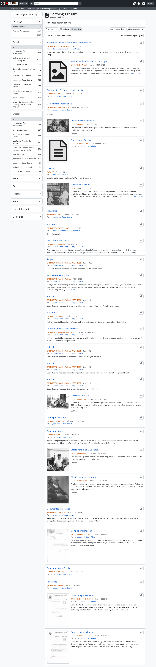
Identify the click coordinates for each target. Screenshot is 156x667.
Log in (150, 3)
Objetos (50, 168)
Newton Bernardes (26, 98)
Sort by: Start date (117, 29)
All (13, 47)
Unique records (26, 27)
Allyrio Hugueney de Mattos (84, 477)
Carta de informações (81, 531)
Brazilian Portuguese (26, 31)
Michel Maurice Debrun (26, 76)
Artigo (50, 259)
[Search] (56, 3)
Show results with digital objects (130, 36)
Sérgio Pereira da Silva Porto (84, 450)
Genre (15, 201)
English (26, 35)
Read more (135, 73)
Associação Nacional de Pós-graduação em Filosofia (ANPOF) (26, 104)
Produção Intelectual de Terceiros (63, 328)
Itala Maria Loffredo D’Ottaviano (26, 52)
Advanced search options (59, 22)
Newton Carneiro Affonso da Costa (26, 70)
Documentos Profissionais (59, 103)
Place (15, 186)
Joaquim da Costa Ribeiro (26, 80)
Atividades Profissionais (58, 240)
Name (15, 178)
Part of (16, 42)
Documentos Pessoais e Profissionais (65, 90)
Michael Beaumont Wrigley (26, 167)
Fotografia (52, 224)
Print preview (52, 29)
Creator (16, 113)
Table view (76, 29)
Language (17, 21)
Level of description (22, 209)
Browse (23, 3)
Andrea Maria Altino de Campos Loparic (26, 59)
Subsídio (51, 296)
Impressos (52, 582)
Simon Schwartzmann (26, 172)
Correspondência (55, 431)
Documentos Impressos (58, 509)
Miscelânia (52, 211)
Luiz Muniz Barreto (80, 395)
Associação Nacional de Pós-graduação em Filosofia (26, 149)
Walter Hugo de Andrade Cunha (26, 92)
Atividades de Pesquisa (58, 275)
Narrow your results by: (26, 14)
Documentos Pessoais (81, 140)
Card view (64, 29)
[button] (134, 3)
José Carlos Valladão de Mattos (26, 85)
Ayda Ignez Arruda (26, 65)
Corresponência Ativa (57, 417)
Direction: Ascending (135, 29)
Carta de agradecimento (82, 595)
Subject (16, 193)
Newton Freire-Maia (60, 174)
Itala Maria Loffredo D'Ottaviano (26, 124)
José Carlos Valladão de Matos (26, 159)
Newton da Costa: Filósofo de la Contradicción (69, 42)
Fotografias (52, 312)
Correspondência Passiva (59, 568)
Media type (18, 216)
